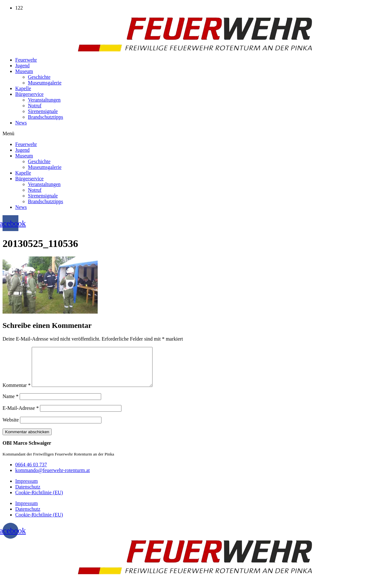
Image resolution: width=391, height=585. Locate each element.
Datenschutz (27, 494)
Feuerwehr (26, 60)
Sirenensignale (43, 111)
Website (11, 427)
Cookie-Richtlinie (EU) (39, 500)
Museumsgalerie (45, 82)
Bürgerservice (29, 94)
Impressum (26, 488)
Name (10, 404)
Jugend (22, 65)
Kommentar (16, 393)
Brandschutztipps (45, 117)
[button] (195, 133)
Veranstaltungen (44, 100)
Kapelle (23, 88)
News (21, 122)
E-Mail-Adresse (21, 415)
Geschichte (39, 77)
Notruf (35, 105)
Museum (24, 71)
